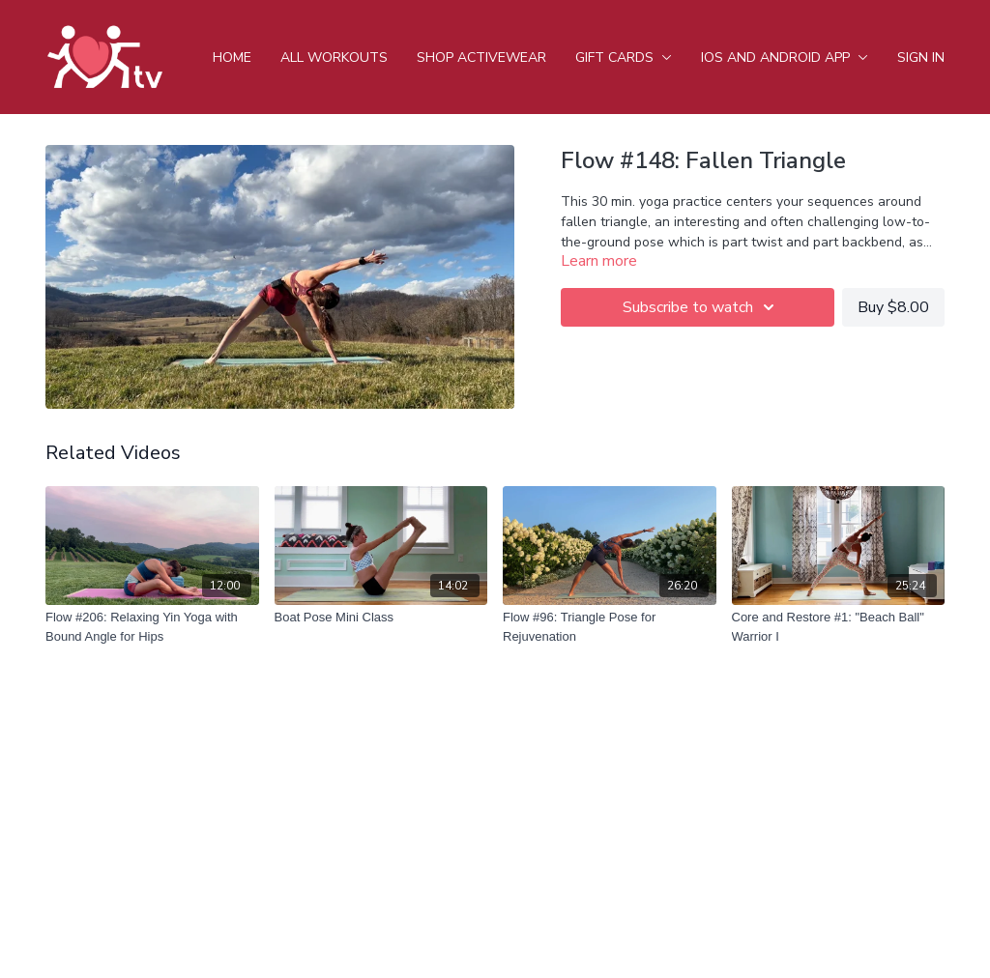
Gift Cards (623, 57)
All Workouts (334, 57)
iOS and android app (784, 57)
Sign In (921, 57)
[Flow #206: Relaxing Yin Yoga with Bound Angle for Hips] (152, 627)
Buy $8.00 (893, 307)
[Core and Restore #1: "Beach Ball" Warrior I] (839, 627)
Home (232, 57)
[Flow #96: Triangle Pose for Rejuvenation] (609, 627)
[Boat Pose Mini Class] (381, 617)
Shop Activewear (481, 57)
